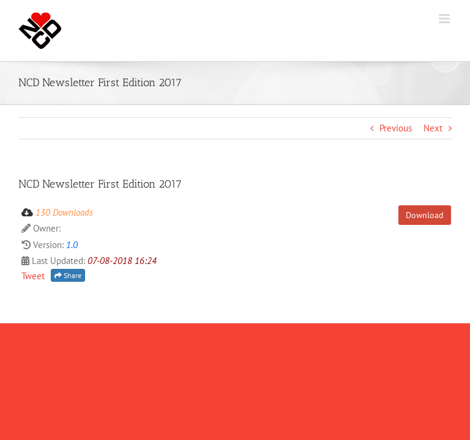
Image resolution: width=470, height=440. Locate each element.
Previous (395, 128)
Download (425, 215)
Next (432, 128)
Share (67, 275)
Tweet (33, 276)
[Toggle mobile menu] (445, 18)
